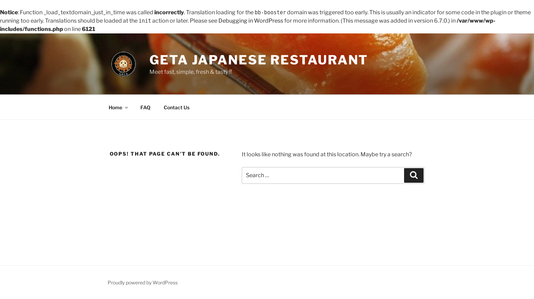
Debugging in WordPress (250, 20)
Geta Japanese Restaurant (258, 60)
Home (119, 107)
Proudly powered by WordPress (143, 282)
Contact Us (176, 107)
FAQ (145, 107)
